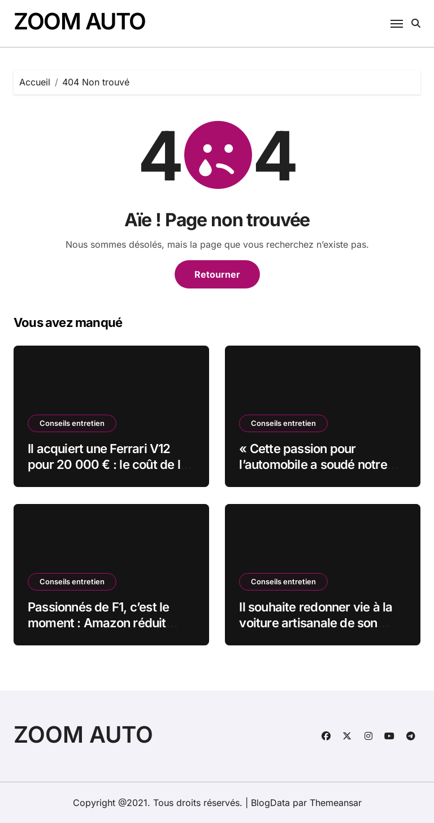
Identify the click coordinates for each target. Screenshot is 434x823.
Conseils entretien (72, 423)
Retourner (217, 274)
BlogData (270, 802)
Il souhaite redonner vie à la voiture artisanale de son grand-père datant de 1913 (315, 623)
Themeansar (336, 802)
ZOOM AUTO (80, 21)
